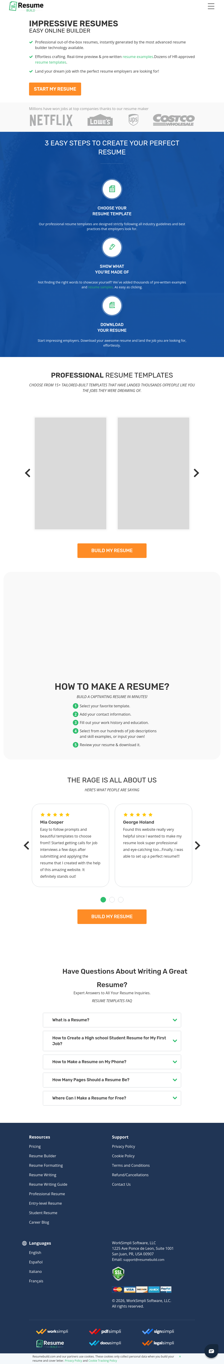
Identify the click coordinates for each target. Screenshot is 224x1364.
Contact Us (121, 1184)
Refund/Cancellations (130, 1174)
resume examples (138, 56)
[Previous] (29, 473)
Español (36, 1262)
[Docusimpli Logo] (105, 1344)
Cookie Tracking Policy (102, 1361)
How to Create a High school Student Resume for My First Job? (109, 1040)
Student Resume (43, 1212)
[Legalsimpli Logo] (158, 1344)
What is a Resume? (70, 1019)
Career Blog (39, 1222)
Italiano (35, 1271)
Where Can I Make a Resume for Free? (89, 1098)
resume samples (100, 287)
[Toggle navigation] (211, 6)
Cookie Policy (123, 1155)
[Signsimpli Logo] (158, 1333)
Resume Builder (42, 1155)
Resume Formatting (46, 1165)
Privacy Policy (123, 1146)
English (35, 1252)
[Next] (195, 473)
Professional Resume (47, 1193)
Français (36, 1281)
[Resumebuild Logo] (46, 1344)
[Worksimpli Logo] (52, 1333)
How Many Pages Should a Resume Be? (90, 1079)
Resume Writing (42, 1174)
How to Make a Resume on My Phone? (89, 1061)
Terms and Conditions (131, 1165)
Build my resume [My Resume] (112, 550)
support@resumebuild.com (143, 1259)
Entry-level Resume (45, 1203)
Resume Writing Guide (48, 1184)
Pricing (35, 1146)
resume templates (50, 62)
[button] (103, 899)
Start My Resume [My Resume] (55, 89)
